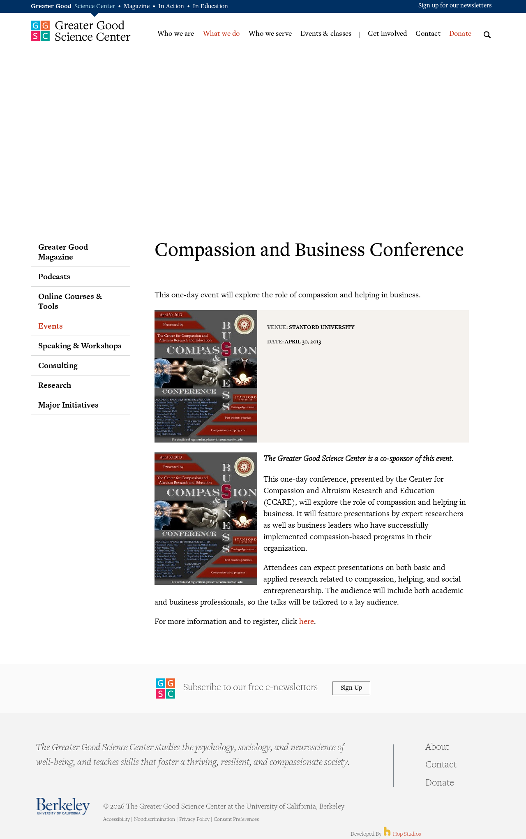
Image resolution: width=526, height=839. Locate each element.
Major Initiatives (68, 405)
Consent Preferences (236, 820)
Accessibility (116, 820)
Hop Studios (402, 834)
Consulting (58, 365)
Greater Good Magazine (63, 252)
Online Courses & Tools (70, 301)
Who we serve (270, 34)
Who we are (175, 34)
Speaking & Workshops (80, 345)
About (437, 748)
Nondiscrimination (154, 820)
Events (50, 326)
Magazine (137, 6)
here (306, 621)
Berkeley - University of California (63, 806)
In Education (210, 6)
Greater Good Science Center (81, 30)
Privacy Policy (194, 820)
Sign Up (351, 688)
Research (54, 385)
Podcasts (54, 276)
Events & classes (325, 34)
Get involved (387, 34)
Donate (460, 34)
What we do (221, 34)
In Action (171, 6)
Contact (427, 34)
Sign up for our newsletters (455, 5)
